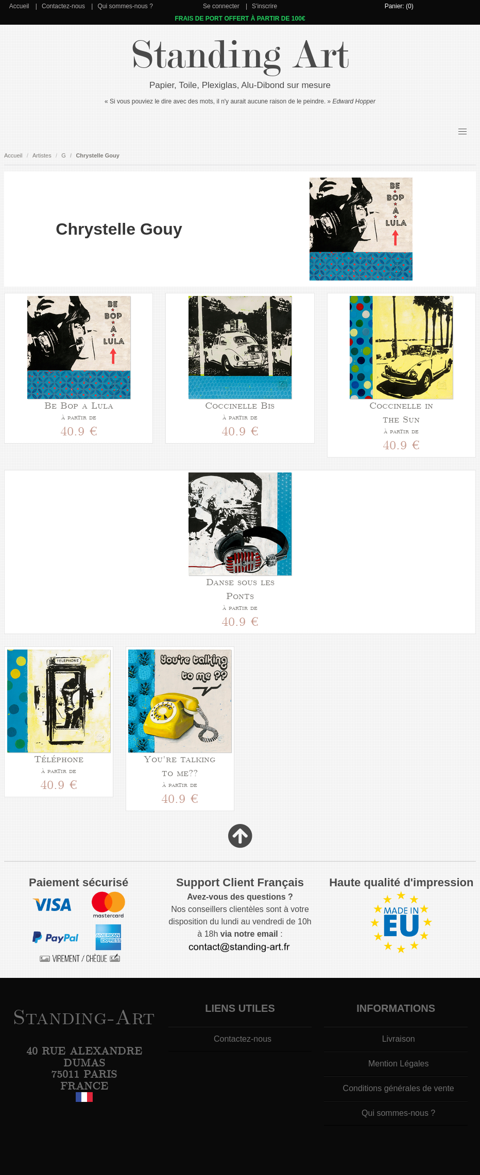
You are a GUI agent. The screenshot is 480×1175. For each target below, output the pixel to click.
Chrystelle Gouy (97, 155)
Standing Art (240, 55)
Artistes (42, 155)
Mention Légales (398, 1063)
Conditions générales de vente (398, 1088)
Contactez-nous (63, 6)
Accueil (19, 6)
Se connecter (221, 6)
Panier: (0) (399, 6)
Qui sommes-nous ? (124, 6)
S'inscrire (264, 6)
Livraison (398, 1038)
